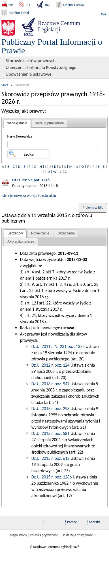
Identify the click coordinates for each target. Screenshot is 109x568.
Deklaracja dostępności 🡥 (79, 535)
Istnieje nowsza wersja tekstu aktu (28, 195)
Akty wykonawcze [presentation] (20, 241)
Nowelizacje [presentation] (40, 233)
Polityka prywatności (44, 535)
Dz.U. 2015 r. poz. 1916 (31, 180)
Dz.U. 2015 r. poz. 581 (50, 433)
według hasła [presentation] (17, 123)
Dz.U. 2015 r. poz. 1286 (51, 477)
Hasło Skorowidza (19, 136)
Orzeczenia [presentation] (66, 233)
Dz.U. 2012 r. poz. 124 (50, 365)
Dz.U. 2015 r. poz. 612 (50, 458)
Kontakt (94, 522)
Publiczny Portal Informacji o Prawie (51, 46)
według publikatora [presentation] (49, 123)
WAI (104, 14)
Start (4, 85)
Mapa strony (18, 535)
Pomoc (72, 522)
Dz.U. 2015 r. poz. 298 (50, 408)
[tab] (17, 123)
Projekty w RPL (93, 208)
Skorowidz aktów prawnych (30, 60)
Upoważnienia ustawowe (29, 74)
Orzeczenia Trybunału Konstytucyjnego (41, 67)
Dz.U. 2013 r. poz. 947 (50, 383)
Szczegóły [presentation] (15, 233)
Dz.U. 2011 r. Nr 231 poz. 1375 (58, 346)
